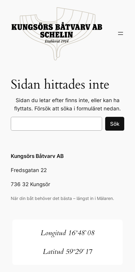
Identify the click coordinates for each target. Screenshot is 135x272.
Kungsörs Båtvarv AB (37, 156)
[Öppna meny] (120, 33)
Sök (114, 124)
